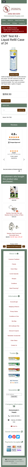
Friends (14, 264)
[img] (14, 137)
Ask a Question (6, 100)
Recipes (14, 278)
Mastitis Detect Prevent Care (11, 29)
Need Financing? (19, 20)
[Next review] (24, 159)
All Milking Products (12, 27)
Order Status (14, 340)
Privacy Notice (14, 311)
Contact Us (22, 23)
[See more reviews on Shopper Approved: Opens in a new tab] (12, 169)
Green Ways (14, 269)
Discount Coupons (14, 330)
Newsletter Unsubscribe (14, 335)
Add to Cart (21, 110)
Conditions (14, 283)
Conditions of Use (14, 316)
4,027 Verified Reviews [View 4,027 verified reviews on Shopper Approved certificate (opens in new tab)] (14, 139)
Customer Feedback (14, 259)
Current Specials (14, 273)
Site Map (14, 321)
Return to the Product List (14, 246)
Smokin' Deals (6, 23)
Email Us (14, 426)
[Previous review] (4, 159)
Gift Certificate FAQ (14, 326)
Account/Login (14, 301)
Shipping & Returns (14, 306)
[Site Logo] (14, 9)
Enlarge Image (14, 74)
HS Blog (14, 23)
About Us (10, 20)
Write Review (5, 87)
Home (4, 20)
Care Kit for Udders (14, 198)
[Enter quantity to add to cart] (10, 110)
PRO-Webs (14, 463)
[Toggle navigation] (4, 2)
